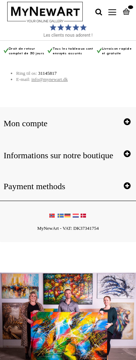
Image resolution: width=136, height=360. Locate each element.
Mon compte (25, 123)
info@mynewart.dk (49, 79)
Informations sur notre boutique (58, 155)
